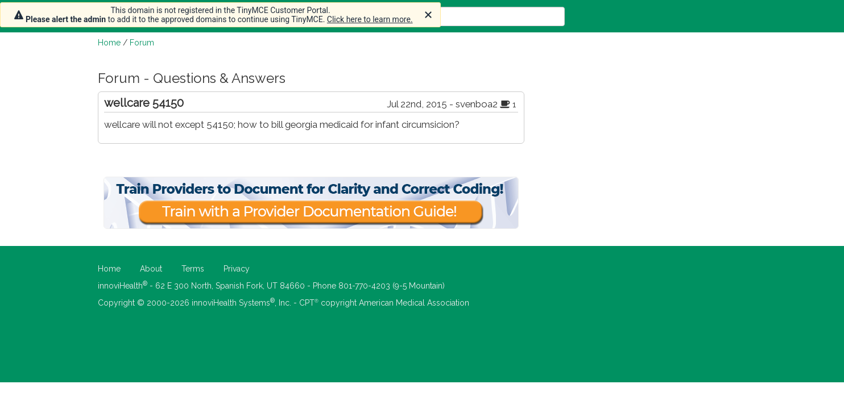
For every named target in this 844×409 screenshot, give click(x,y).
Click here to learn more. (370, 19)
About (151, 268)
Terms (192, 268)
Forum (142, 42)
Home (109, 42)
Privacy (237, 268)
